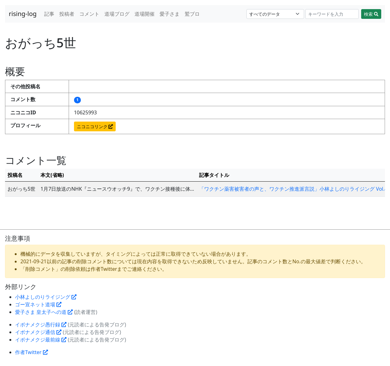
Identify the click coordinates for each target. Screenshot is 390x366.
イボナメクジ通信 (38, 332)
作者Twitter (31, 352)
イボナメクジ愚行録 (40, 324)
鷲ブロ (192, 13)
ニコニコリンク (95, 126)
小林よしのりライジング (45, 296)
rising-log (23, 13)
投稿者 (66, 13)
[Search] (332, 14)
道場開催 (144, 13)
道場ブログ (116, 13)
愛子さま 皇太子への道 (44, 312)
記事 (49, 13)
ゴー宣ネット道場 (38, 304)
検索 (371, 14)
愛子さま (170, 13)
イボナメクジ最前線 (40, 339)
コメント (89, 13)
